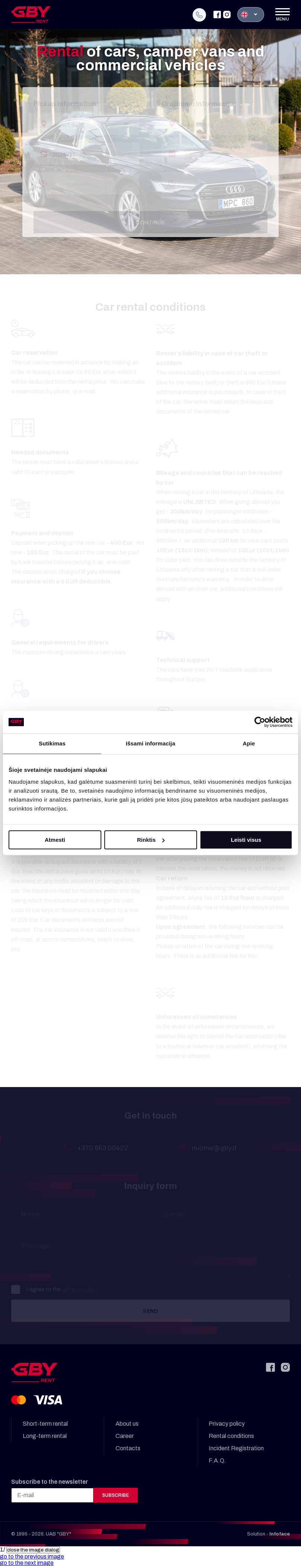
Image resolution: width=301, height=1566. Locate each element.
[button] (32, 1556)
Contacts (127, 1448)
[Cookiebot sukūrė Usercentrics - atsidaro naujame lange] (259, 722)
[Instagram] (227, 13)
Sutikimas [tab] (52, 743)
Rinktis (151, 840)
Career (124, 1436)
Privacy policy (227, 1423)
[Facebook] (217, 13)
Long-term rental (45, 1436)
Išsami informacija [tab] (150, 743)
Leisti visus (246, 840)
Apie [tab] (249, 743)
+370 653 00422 (103, 1148)
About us (127, 1423)
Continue (150, 223)
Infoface (279, 1534)
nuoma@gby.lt (214, 1148)
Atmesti (55, 840)
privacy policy (79, 1289)
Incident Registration (236, 1448)
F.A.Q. (217, 1460)
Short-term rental (45, 1423)
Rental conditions (231, 1436)
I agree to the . (55, 1289)
